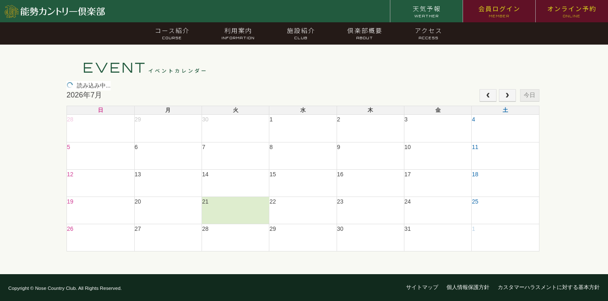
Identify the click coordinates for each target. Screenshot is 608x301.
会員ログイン (499, 11)
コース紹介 (172, 33)
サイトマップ (422, 287)
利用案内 (238, 33)
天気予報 (427, 11)
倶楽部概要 (364, 33)
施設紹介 (301, 33)
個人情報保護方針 (467, 287)
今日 (529, 95)
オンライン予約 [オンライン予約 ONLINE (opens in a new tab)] (571, 11)
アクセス (428, 33)
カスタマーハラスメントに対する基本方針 (549, 287)
